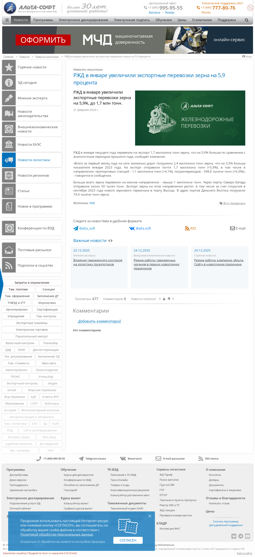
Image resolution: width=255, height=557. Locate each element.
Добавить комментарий (99, 321)
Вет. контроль (20, 450)
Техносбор (50, 343)
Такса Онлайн (119, 480)
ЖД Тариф (166, 474)
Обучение (164, 20)
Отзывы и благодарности (225, 498)
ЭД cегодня (27, 82)
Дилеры (169, 12)
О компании (202, 20)
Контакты (154, 12)
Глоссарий (70, 490)
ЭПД (10, 430)
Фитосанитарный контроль (40, 410)
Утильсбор (45, 377)
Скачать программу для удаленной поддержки (226, 523)
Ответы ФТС (50, 397)
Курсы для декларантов (78, 475)
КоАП (56, 424)
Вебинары (52, 403)
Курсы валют (71, 498)
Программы (43, 20)
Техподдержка (19, 485)
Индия (52, 383)
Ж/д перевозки (14, 397)
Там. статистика (15, 424)
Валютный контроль (20, 343)
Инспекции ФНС (170, 528)
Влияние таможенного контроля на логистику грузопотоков (97, 262)
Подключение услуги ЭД (25, 503)
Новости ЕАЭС (29, 144)
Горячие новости (32, 67)
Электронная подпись (132, 20)
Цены (182, 20)
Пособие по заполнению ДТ (81, 485)
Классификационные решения (129, 490)
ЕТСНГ (164, 495)
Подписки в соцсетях (35, 265)
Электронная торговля (32, 330)
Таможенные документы (126, 503)
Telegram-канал (92, 458)
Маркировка (47, 303)
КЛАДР (162, 523)
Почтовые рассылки (34, 249)
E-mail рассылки (170, 458)
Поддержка (227, 20)
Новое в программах (35, 206)
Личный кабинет (20, 508)
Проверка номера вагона (176, 515)
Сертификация (47, 309)
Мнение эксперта (32, 98)
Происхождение (47, 370)
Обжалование (14, 403)
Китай (12, 390)
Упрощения (16, 316)
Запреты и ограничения (32, 283)
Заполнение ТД (49, 356)
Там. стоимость (18, 363)
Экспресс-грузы (19, 437)
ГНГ (162, 490)
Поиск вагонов (169, 479)
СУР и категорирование (40, 430)
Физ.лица (49, 437)
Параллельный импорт (31, 336)
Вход (247, 56)
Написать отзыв (219, 503)
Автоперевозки (17, 309)
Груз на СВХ (167, 485)
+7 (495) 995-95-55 (50, 458)
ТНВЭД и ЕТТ (16, 303)
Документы (216, 485)
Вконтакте (131, 458)
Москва (206, 12)
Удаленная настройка (23, 490)
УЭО (50, 450)
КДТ (33, 397)
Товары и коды (119, 485)
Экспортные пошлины (31, 323)
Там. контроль (46, 316)
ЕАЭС (21, 350)
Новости (21, 20)
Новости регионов (33, 175)
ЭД (45, 424)
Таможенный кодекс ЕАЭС (127, 508)
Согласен (128, 540)
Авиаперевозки (16, 370)
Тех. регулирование (18, 356)
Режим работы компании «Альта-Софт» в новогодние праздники (219, 262)
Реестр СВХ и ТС (170, 505)
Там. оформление (17, 296)
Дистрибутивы (19, 475)
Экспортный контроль (22, 383)
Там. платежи (18, 289)
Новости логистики (34, 160)
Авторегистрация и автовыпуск (32, 417)
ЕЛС (35, 424)
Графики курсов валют (78, 508)
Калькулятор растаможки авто (129, 495)
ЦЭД (8, 350)
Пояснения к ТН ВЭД (123, 475)
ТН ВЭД (112, 469)
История (10, 410)
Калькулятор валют (76, 503)
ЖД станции (167, 510)
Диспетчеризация (46, 350)
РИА (92, 203)
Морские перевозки (42, 390)
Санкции (49, 289)
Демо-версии (18, 480)
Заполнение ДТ (48, 296)
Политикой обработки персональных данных (56, 534)
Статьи (23, 190)
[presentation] (109, 240)
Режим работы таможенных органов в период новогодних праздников (156, 264)
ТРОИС (15, 377)
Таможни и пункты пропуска (178, 500)
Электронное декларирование (83, 20)
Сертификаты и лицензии (225, 490)
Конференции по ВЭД (36, 228)
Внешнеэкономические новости (38, 129)
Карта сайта (244, 553)
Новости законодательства (33, 113)
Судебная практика (18, 444)
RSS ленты (209, 458)
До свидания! (49, 444)
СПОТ (34, 403)
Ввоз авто (49, 363)
